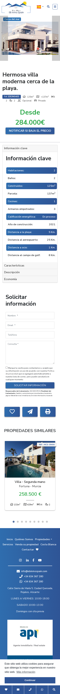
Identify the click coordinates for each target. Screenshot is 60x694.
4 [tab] (26, 522)
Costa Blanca (48, 544)
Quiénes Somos (24, 539)
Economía (10, 279)
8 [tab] (43, 522)
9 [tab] (47, 522)
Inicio (10, 539)
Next (56, 38)
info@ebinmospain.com (34, 571)
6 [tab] (34, 522)
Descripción (12, 272)
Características (14, 265)
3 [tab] (22, 522)
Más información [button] (25, 672)
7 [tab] (39, 522)
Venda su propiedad (27, 544)
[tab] (30, 148)
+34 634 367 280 (31, 576)
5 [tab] (30, 522)
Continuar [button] (30, 680)
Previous (4, 38)
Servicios (8, 544)
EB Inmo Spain (16, 7)
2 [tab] (18, 522)
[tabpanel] (30, 476)
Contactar (28, 549)
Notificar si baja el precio (30, 131)
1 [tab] (14, 522)
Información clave (15, 148)
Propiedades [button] (42, 539)
